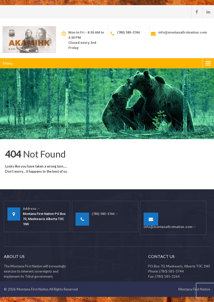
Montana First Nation (32, 289)
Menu (8, 63)
